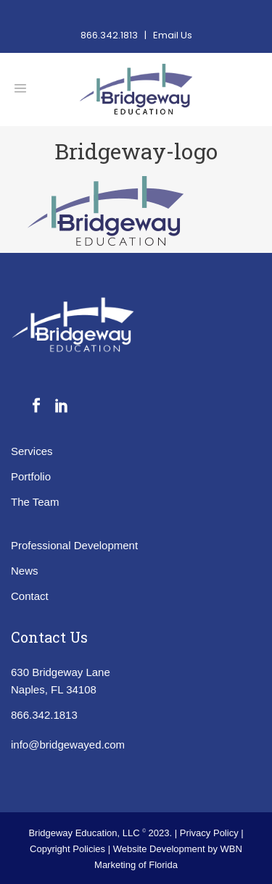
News (24, 570)
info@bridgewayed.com (68, 744)
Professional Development (74, 545)
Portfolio (31, 476)
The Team (35, 502)
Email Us (172, 35)
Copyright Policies (69, 848)
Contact (30, 596)
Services (32, 451)
